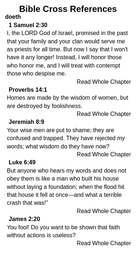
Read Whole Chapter (104, 82)
